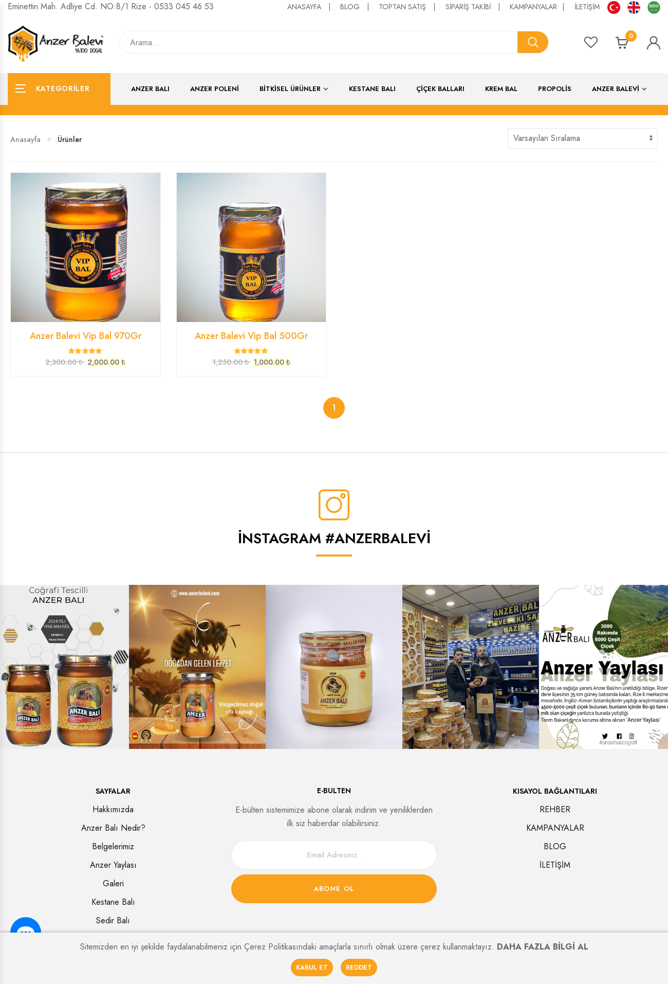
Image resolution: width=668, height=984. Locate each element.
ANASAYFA (311, 7)
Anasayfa (25, 139)
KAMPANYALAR (538, 7)
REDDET (359, 967)
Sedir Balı (113, 920)
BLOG (357, 7)
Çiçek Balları (440, 89)
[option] (197, 667)
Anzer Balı (150, 89)
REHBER (555, 809)
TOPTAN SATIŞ (408, 7)
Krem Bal (501, 89)
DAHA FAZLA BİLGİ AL (542, 947)
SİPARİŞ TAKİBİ (475, 7)
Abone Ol (334, 888)
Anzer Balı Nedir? (113, 828)
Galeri (113, 883)
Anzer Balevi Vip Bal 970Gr (85, 336)
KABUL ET (312, 967)
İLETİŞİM (587, 7)
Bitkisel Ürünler (290, 89)
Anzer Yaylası (113, 865)
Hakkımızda (113, 809)
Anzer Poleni (214, 89)
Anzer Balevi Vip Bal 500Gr (251, 336)
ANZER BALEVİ (615, 89)
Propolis (554, 89)
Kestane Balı (372, 89)
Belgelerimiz (113, 846)
